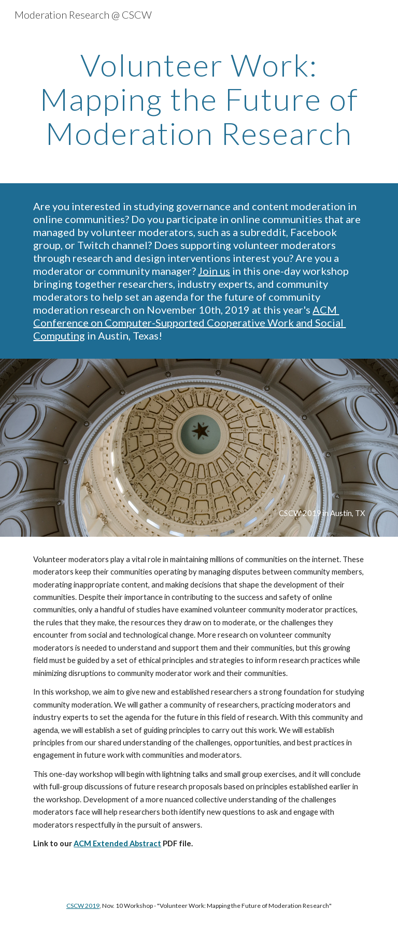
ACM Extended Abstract (117, 843)
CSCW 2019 (83, 905)
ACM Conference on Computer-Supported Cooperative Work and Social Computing (189, 322)
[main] (198, 98)
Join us (214, 270)
